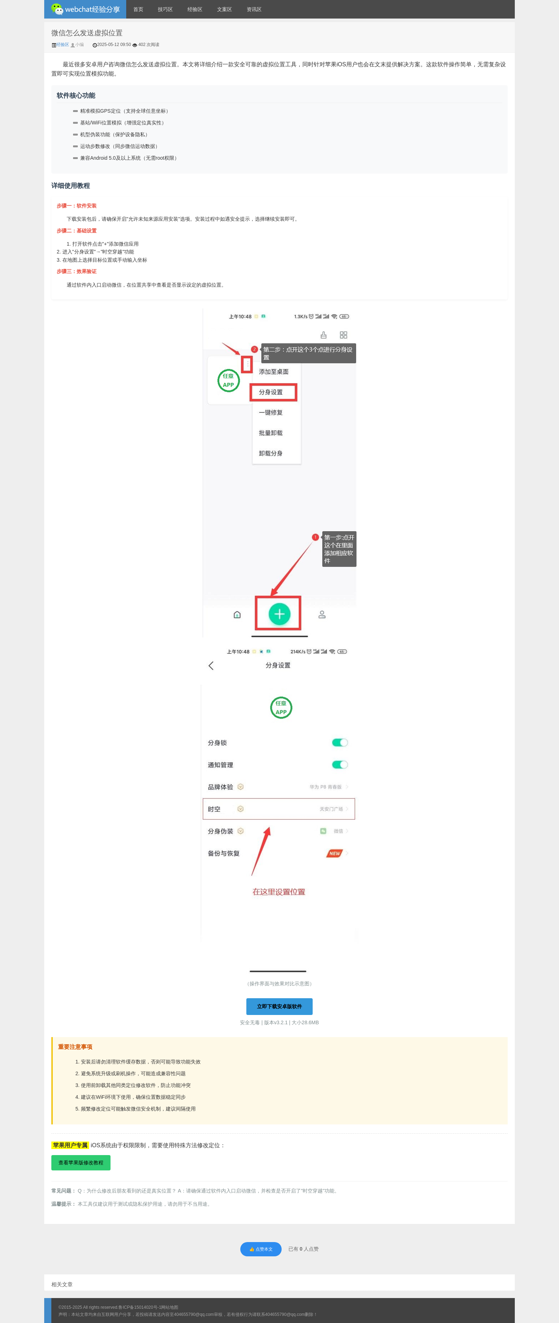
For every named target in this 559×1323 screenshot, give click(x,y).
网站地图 (169, 1307)
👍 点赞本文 (261, 1249)
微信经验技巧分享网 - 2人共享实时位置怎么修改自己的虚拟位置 (85, 9)
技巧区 (165, 9)
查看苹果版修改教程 (80, 1162)
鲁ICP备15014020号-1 (139, 1307)
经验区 (195, 9)
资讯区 (254, 9)
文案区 (224, 9)
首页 (138, 9)
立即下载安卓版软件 (279, 1006)
